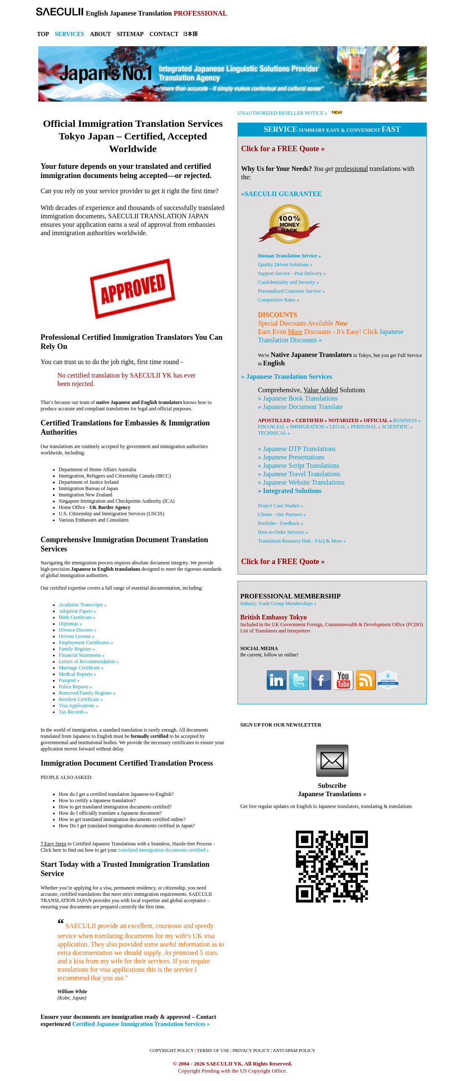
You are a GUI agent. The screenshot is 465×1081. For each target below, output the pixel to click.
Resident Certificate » (81, 699)
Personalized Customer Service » (291, 291)
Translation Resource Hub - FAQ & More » (302, 541)
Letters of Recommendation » (89, 661)
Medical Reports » (77, 674)
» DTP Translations (297, 448)
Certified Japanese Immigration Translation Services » (141, 1024)
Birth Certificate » (77, 617)
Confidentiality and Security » (288, 282)
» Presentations (291, 457)
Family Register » (77, 649)
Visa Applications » (78, 705)
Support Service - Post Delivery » (292, 273)
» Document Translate (300, 406)
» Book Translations (298, 398)
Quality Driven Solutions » (285, 265)
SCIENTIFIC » (397, 427)
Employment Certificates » (86, 642)
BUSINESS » (407, 420)
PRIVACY (251, 1050)
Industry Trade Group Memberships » (278, 603)
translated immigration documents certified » (163, 850)
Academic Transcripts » (83, 605)
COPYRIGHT (172, 1050)
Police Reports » (75, 687)
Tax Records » (73, 712)
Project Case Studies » (280, 506)
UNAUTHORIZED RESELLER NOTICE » (282, 113)
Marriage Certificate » (81, 668)
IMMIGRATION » (309, 427)
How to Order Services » (283, 532)
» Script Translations (298, 465)
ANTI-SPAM (294, 1050)
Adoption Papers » (77, 611)
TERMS (213, 1050)
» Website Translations (301, 482)
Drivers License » (77, 636)
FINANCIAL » (273, 427)
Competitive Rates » (278, 300)
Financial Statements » (82, 655)
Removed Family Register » (87, 693)
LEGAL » (340, 427)
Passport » (69, 680)
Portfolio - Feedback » (280, 523)
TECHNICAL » (274, 433)
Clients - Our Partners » (282, 514)
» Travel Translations (299, 474)
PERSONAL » (366, 427)
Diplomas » (70, 624)
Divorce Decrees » (77, 630)
